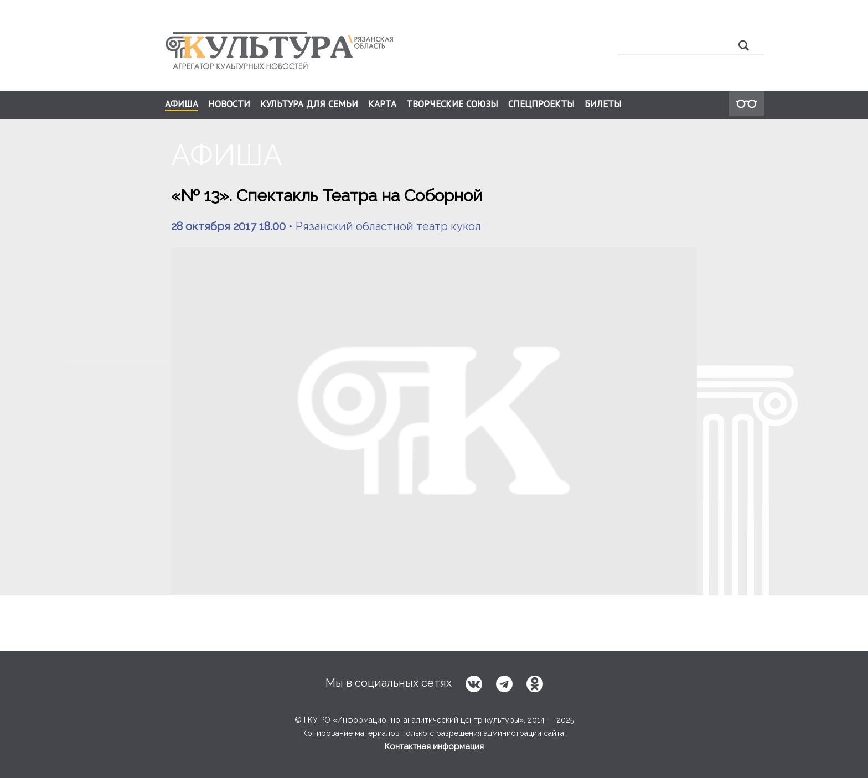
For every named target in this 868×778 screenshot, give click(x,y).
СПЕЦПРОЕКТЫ (541, 104)
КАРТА (382, 104)
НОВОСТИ (229, 104)
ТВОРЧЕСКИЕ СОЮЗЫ (452, 104)
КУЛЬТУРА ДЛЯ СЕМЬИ (309, 104)
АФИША (181, 104)
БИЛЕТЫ (603, 104)
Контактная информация (434, 746)
